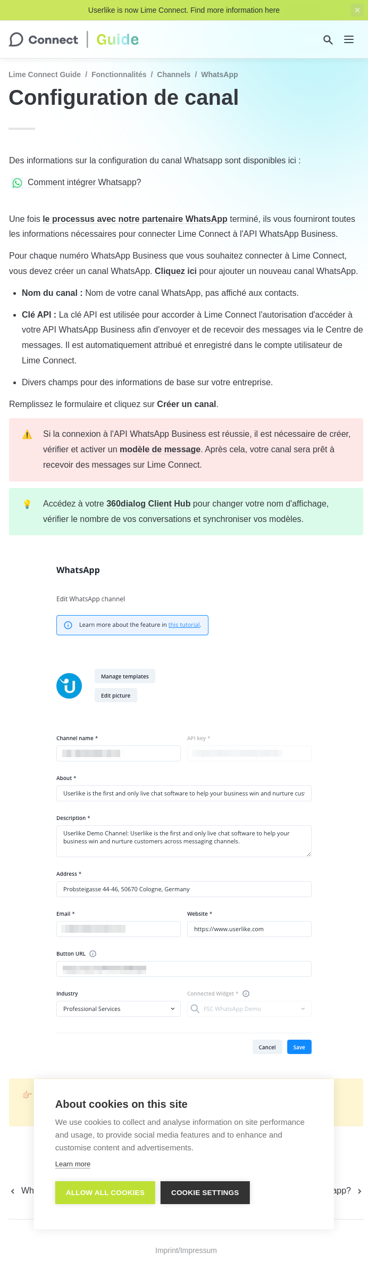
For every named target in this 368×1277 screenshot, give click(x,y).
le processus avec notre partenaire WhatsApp (135, 218)
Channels (173, 74)
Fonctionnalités (118, 74)
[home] (74, 39)
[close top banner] (357, 10)
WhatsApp (219, 74)
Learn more (72, 1164)
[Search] (328, 40)
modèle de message (160, 449)
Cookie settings (205, 1193)
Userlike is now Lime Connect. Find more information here (184, 10)
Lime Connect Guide (45, 74)
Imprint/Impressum (186, 1250)
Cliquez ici (176, 271)
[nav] (348, 39)
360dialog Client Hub (148, 503)
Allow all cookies (105, 1193)
